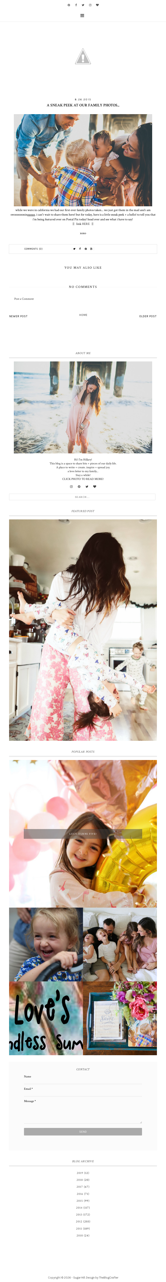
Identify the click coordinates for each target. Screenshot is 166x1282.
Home (83, 315)
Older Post (148, 316)
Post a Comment (24, 299)
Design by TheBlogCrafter (102, 1277)
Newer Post (18, 316)
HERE (86, 224)
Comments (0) (33, 249)
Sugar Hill (79, 1277)
